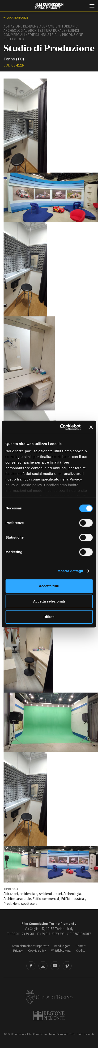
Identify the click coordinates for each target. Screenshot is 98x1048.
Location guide (17, 17)
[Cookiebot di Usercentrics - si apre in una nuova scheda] (61, 427)
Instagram (42, 965)
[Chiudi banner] (91, 427)
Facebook (30, 965)
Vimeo (67, 965)
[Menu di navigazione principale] (91, 6)
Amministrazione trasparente (30, 946)
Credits (80, 951)
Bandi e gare (62, 946)
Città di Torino (49, 997)
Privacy (18, 951)
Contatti (81, 946)
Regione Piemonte (49, 1015)
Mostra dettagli (70, 571)
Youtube (55, 965)
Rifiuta (49, 617)
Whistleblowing (61, 951)
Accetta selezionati (49, 601)
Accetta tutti (49, 586)
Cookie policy (37, 951)
